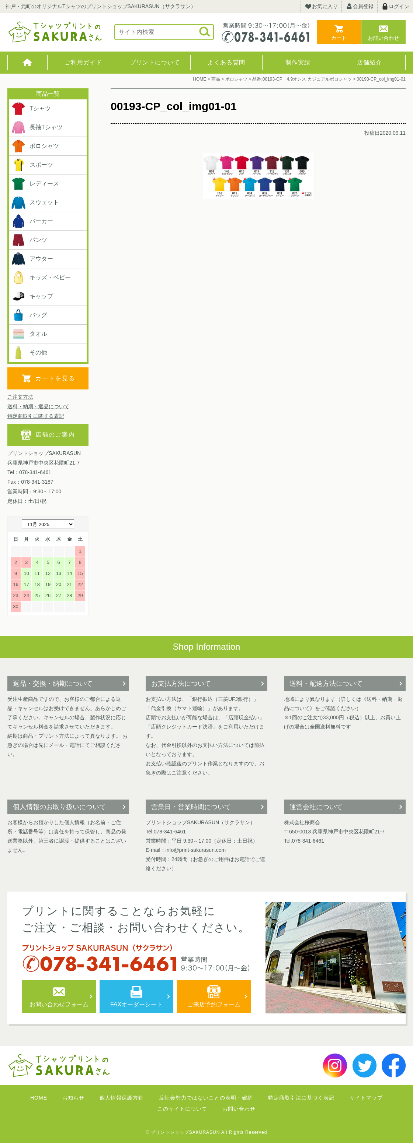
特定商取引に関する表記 (35, 416)
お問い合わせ (383, 38)
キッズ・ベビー (41, 277)
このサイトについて (182, 1109)
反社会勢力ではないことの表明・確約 (206, 1098)
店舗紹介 (369, 62)
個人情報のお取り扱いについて (59, 807)
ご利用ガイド (83, 62)
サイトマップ (366, 1098)
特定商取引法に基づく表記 (301, 1098)
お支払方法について (181, 683)
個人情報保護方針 (122, 1098)
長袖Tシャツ (37, 127)
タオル (29, 334)
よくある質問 (226, 62)
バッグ (29, 315)
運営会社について (316, 807)
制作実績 (297, 62)
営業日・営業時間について (191, 807)
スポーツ (32, 165)
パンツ (29, 240)
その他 (29, 352)
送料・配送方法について (325, 683)
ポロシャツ (35, 146)
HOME (27, 63)
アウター (32, 258)
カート (339, 38)
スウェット (35, 202)
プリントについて (155, 62)
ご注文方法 (20, 397)
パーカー (32, 221)
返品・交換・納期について (53, 683)
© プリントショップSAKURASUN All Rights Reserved (206, 1132)
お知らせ (73, 1098)
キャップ (32, 296)
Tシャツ (31, 108)
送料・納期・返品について (38, 406)
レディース (35, 183)
